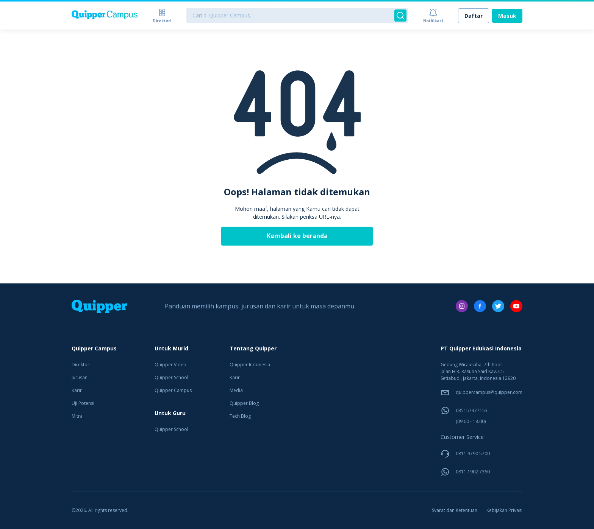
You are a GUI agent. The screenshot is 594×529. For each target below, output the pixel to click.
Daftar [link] (473, 15)
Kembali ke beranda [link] (297, 236)
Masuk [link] (507, 15)
